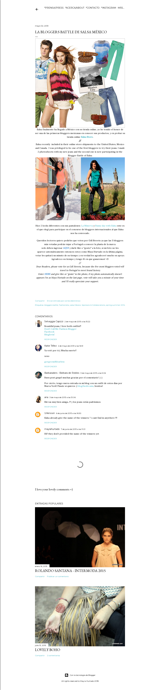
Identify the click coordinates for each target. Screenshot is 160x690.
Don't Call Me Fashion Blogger (60, 329)
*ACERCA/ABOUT (74, 7)
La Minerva (87, 225)
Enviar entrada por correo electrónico (63, 301)
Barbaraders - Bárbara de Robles (61, 373)
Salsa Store (87, 137)
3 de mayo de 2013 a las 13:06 (63, 397)
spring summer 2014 (115, 305)
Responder (50, 339)
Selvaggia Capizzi (53, 321)
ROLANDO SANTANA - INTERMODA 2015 (70, 570)
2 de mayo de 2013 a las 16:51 (70, 346)
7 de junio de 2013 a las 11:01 (73, 429)
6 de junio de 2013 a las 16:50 (68, 413)
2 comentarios (53, 655)
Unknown (49, 413)
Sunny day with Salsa (105, 225)
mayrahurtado (52, 429)
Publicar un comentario (58, 576)
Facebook (49, 331)
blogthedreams (86, 386)
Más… (121, 7)
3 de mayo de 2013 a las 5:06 (93, 373)
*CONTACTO (93, 7)
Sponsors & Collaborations (93, 305)
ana (46, 397)
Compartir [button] (40, 301)
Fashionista (64, 305)
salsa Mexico (75, 305)
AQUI (66, 248)
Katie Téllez (50, 345)
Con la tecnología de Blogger (80, 675)
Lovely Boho (47, 649)
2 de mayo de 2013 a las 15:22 (77, 321)
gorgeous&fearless (54, 361)
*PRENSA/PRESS (54, 7)
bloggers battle (51, 305)
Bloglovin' (49, 334)
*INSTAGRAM (108, 7)
